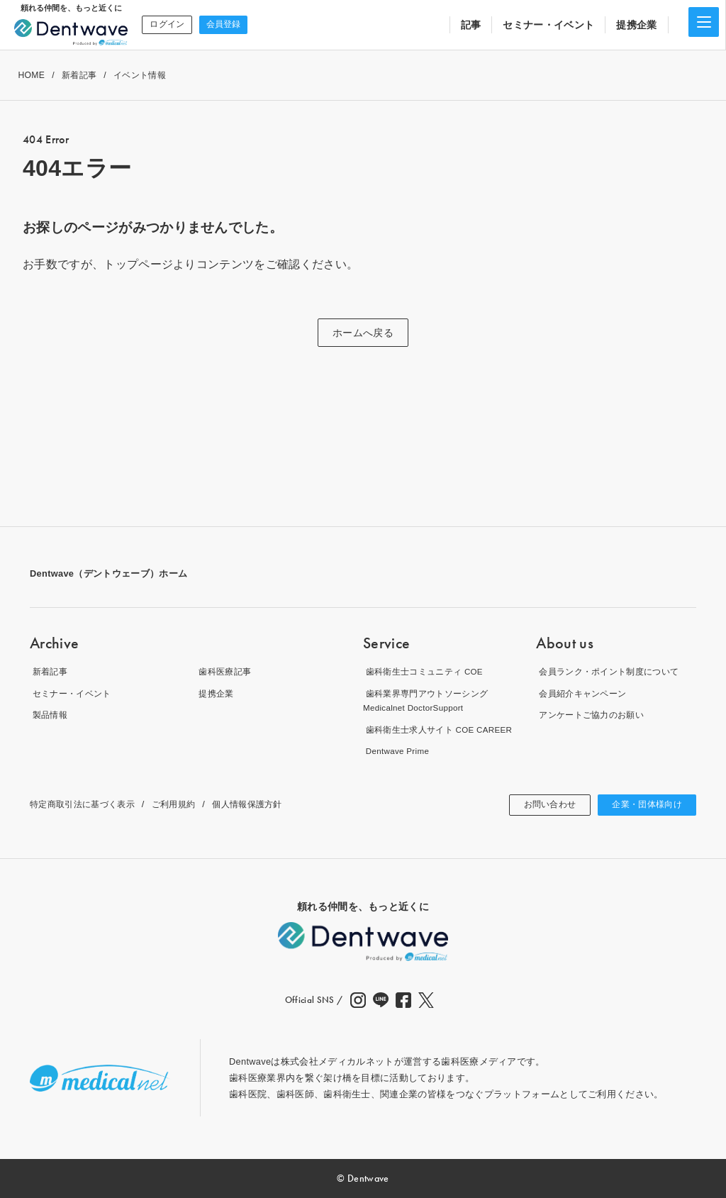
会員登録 (220, 24)
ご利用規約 (184, 804)
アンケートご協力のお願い (592, 714)
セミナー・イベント (548, 24)
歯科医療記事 (224, 671)
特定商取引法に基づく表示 (86, 804)
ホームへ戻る (363, 332)
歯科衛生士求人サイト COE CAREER (443, 729)
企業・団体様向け (641, 805)
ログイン (166, 24)
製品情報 (48, 714)
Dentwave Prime (397, 750)
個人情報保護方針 (262, 804)
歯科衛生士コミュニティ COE (426, 671)
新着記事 (79, 75)
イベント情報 (139, 75)
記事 (471, 24)
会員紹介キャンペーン (583, 693)
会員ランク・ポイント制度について (611, 671)
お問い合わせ (534, 805)
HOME (31, 75)
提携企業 (636, 24)
